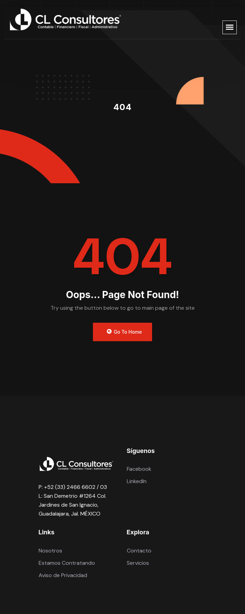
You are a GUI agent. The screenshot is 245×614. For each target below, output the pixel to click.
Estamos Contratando (67, 562)
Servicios (138, 562)
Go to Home (124, 331)
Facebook (139, 468)
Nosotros (50, 550)
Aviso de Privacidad (63, 575)
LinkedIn (137, 481)
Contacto (139, 550)
